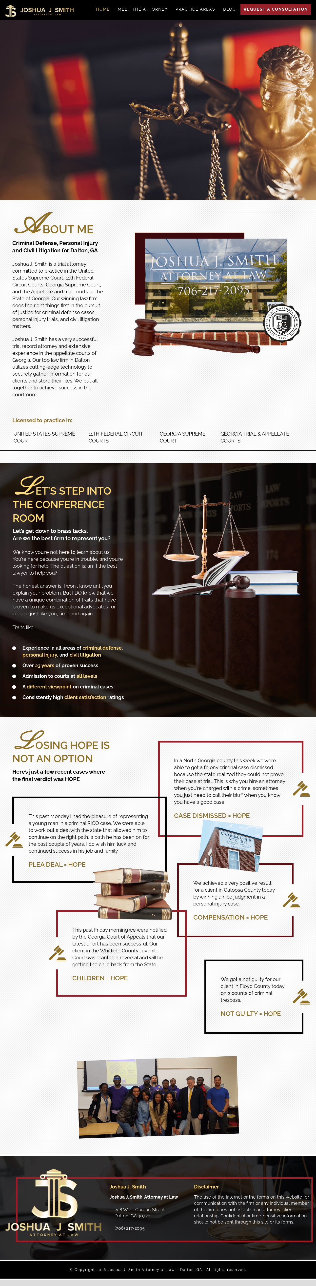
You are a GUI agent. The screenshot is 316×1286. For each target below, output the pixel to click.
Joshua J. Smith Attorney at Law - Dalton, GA (39, 11)
